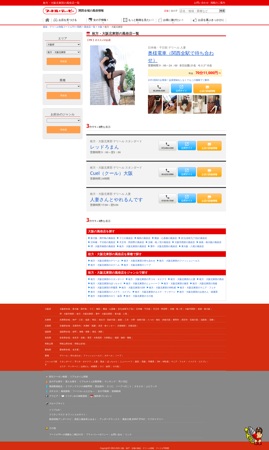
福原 (87, 319)
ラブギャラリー (155, 419)
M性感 (165, 361)
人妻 (96, 361)
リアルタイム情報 (79, 376)
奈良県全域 (65, 337)
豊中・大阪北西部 (104, 313)
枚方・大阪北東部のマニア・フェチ (198, 287)
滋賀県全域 (65, 331)
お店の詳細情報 (207, 89)
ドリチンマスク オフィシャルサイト (67, 414)
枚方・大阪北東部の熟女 (211, 279)
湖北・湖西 (97, 331)
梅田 (98, 308)
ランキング (110, 381)
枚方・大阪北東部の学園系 (104, 287)
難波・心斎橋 (109, 308)
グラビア (53, 396)
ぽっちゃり (112, 361)
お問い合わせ (201, 2)
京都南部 (121, 325)
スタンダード (66, 361)
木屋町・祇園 (89, 325)
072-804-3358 (168, 145)
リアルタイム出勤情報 (90, 381)
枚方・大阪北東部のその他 (139, 296)
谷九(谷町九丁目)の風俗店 (194, 238)
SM (158, 361)
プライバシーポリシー (97, 434)
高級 (144, 361)
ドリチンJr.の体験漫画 (76, 396)
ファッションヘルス (92, 355)
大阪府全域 (65, 308)
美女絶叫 (99, 386)
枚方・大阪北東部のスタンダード (107, 279)
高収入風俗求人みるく (85, 419)
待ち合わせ (75, 355)
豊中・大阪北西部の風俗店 (163, 246)
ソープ (118, 355)
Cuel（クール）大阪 (111, 173)
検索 (222, 10)
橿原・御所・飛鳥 (123, 337)
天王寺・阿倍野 (160, 308)
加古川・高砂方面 (107, 319)
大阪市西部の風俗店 (185, 242)
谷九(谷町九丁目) (126, 308)
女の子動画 (103, 391)
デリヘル (64, 355)
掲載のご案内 (218, 2)
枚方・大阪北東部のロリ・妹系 (106, 296)
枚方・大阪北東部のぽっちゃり (106, 283)
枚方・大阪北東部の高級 (205, 283)
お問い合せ (116, 434)
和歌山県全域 (66, 343)
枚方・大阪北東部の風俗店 (132, 246)
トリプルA (54, 409)
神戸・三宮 (77, 319)
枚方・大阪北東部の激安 (176, 283)
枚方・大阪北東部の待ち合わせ (139, 260)
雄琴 (74, 331)
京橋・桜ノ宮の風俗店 (159, 242)
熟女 (102, 361)
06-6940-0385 (159, 88)
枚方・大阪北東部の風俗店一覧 (61, 2)
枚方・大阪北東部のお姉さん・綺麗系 (199, 291)
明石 (94, 319)
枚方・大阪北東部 (85, 313)
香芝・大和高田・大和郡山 (99, 337)
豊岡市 (176, 319)
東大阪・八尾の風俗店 (192, 246)
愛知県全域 (65, 349)
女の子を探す (56, 381)
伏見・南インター (106, 325)
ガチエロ (53, 391)
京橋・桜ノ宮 (176, 308)
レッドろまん (104, 147)
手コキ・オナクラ (83, 361)
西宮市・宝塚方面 (190, 319)
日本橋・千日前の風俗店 (103, 242)
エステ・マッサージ (69, 366)
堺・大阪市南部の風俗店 (103, 246)
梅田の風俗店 (143, 238)
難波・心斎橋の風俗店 (165, 238)
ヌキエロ (138, 386)
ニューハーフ (126, 361)
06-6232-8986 (168, 172)
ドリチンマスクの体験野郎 (78, 386)
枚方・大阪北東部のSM (133, 287)
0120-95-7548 (168, 198)
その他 (116, 366)
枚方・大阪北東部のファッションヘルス (179, 260)
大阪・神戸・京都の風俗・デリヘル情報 (137, 448)
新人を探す (71, 381)
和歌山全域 (80, 343)
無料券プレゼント (103, 396)
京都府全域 (65, 325)
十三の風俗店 (126, 238)
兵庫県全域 (65, 319)
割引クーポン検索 (58, 376)
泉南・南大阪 (204, 308)
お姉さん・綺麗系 (89, 366)
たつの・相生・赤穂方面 (159, 319)
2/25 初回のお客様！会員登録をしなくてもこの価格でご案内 (178, 80)
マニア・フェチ (178, 361)
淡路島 (204, 319)
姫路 (120, 319)
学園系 (151, 361)
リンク (128, 434)
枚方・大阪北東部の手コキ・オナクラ (147, 279)
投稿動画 (116, 391)
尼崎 (211, 319)
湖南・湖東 (84, 331)
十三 (91, 308)
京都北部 (132, 325)
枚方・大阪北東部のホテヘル (105, 265)
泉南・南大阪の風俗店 (210, 242)
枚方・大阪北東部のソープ (137, 265)
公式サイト (181, 88)
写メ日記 (122, 381)
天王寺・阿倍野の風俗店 (131, 242)
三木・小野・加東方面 (135, 319)
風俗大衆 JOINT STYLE (133, 419)
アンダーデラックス (109, 419)
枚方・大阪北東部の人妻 (183, 279)
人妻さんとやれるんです (116, 199)
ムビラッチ (151, 386)
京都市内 (76, 325)
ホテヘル (108, 355)
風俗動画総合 (56, 386)
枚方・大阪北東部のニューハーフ (143, 283)
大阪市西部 (190, 308)
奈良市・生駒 (78, 337)
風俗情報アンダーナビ (60, 419)
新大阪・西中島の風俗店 (103, 238)
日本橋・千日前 (143, 308)
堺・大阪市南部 (67, 313)
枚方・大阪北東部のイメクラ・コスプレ (111, 291)
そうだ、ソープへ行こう (119, 386)
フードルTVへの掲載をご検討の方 (66, 434)
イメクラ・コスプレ (197, 361)
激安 (137, 361)
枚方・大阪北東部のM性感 (162, 287)
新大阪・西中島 (79, 308)
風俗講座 (65, 391)
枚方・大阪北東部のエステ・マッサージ (155, 291)
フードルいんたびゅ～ (83, 391)
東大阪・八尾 (121, 313)
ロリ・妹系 (105, 366)
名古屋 (75, 349)
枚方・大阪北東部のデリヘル (105, 260)
